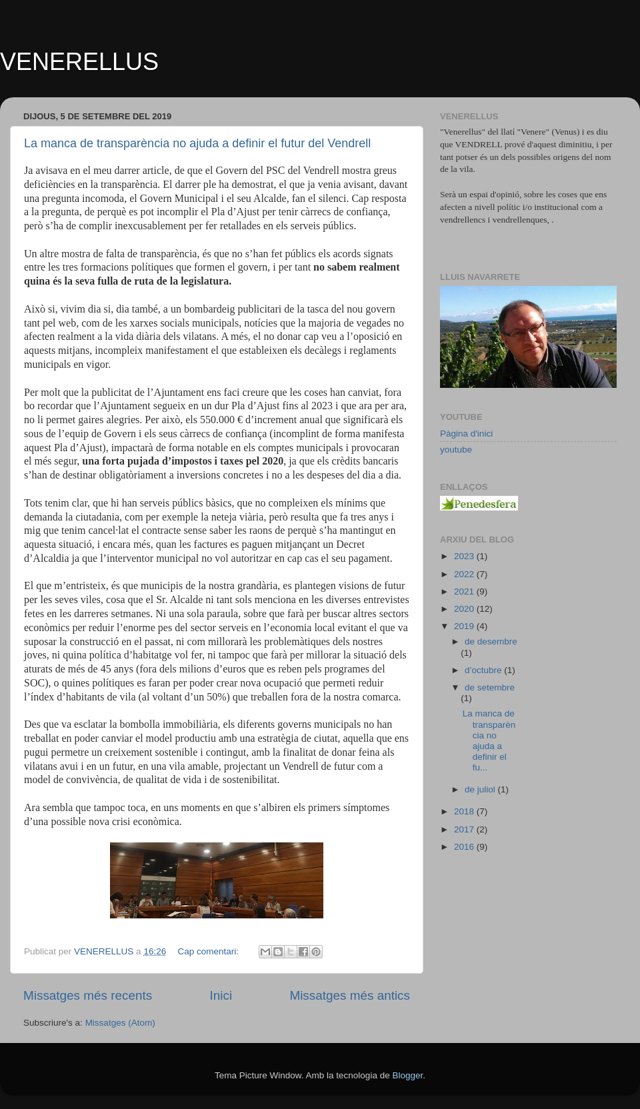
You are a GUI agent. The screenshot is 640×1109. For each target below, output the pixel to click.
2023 (465, 556)
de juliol (481, 789)
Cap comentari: (209, 951)
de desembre (491, 641)
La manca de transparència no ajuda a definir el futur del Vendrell (197, 143)
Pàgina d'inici (466, 434)
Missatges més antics (349, 995)
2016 (465, 847)
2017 (465, 829)
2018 (465, 811)
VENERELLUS (79, 61)
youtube (456, 450)
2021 (465, 591)
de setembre (490, 687)
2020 (465, 609)
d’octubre (484, 670)
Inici (221, 995)
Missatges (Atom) (120, 1023)
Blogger (407, 1075)
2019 (465, 626)
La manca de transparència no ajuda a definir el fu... (489, 740)
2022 (465, 574)
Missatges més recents (87, 995)
